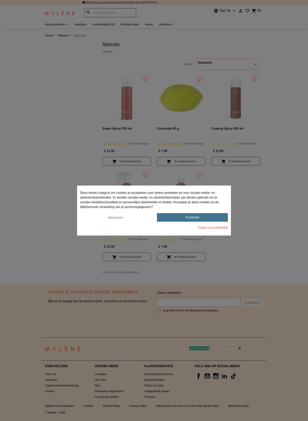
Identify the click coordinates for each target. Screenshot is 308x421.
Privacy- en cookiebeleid (213, 227)
